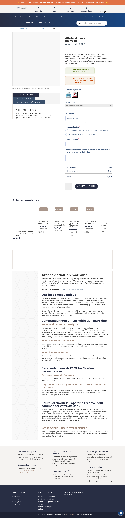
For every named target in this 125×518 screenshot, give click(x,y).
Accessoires (45, 22)
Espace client (86, 11)
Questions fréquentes (48, 496)
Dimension (70, 102)
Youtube (16, 504)
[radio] (68, 94)
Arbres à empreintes (53, 16)
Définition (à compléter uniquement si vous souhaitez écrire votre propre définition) (87, 150)
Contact (70, 11)
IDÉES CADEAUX (22, 29)
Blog (54, 11)
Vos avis (38, 11)
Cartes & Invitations (101, 16)
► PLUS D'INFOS (23, 98)
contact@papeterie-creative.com (26, 471)
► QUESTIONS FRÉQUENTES (29, 102)
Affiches (33, 16)
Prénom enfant (76, 139)
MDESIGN (70, 514)
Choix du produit (73, 90)
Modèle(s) (74, 113)
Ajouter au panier (86, 186)
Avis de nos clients (46, 499)
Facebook (17, 497)
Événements (27, 22)
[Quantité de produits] (68, 186)
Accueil (19, 16)
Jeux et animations (77, 16)
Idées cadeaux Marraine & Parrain (38, 29)
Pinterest (17, 499)
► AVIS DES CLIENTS (25, 94)
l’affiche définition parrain (72, 289)
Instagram (17, 502)
